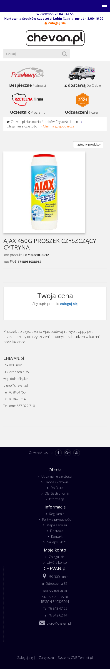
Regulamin (56, 514)
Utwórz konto (57, 562)
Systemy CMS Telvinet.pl (75, 657)
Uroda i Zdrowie (57, 482)
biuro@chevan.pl (59, 623)
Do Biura (56, 488)
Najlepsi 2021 (57, 542)
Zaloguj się (57, 557)
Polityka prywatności (57, 519)
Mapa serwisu (57, 525)
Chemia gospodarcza (58, 126)
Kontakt (56, 536)
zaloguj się (69, 304)
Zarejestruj (47, 657)
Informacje (57, 499)
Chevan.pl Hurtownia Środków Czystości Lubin (44, 122)
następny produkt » (88, 144)
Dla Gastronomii (57, 493)
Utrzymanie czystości (22, 126)
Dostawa (56, 531)
